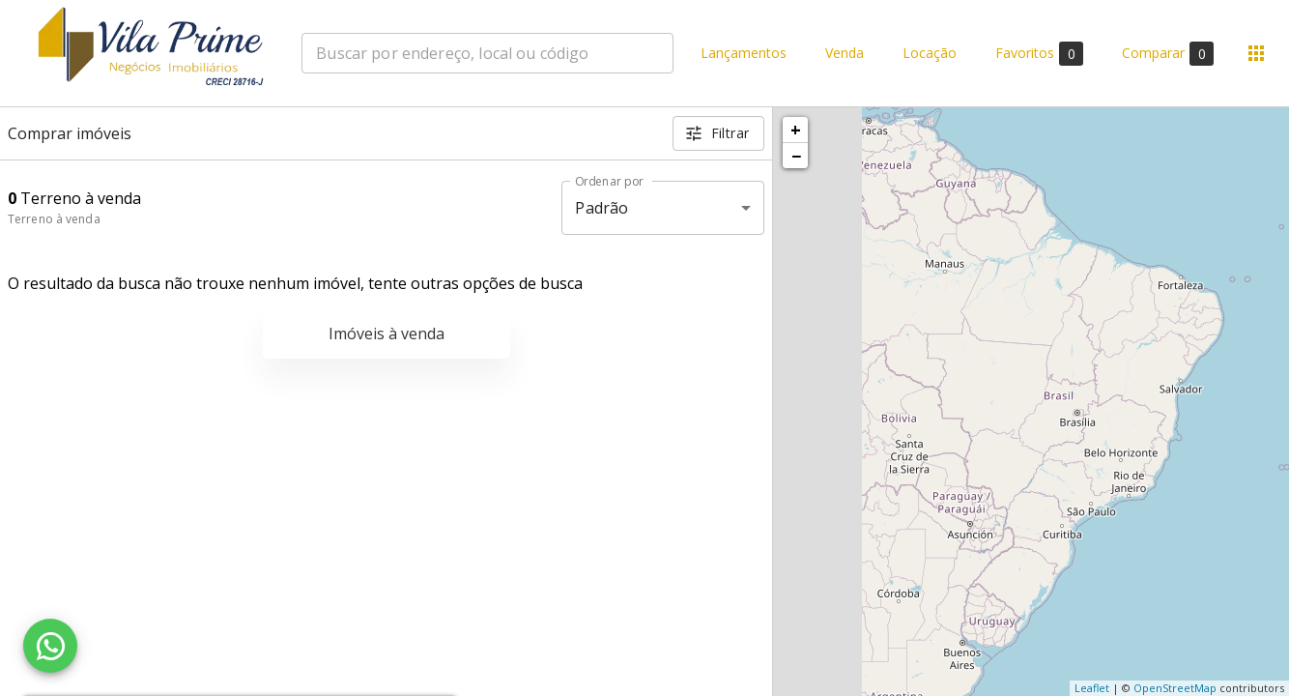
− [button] (796, 155)
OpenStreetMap (1175, 688)
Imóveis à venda (386, 333)
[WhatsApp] (50, 646)
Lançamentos (744, 53)
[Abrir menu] (1256, 53)
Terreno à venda (54, 219)
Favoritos (1039, 54)
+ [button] (795, 129)
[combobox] (487, 53)
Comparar (1168, 54)
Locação (929, 53)
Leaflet (1091, 688)
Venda (844, 53)
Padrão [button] (601, 207)
